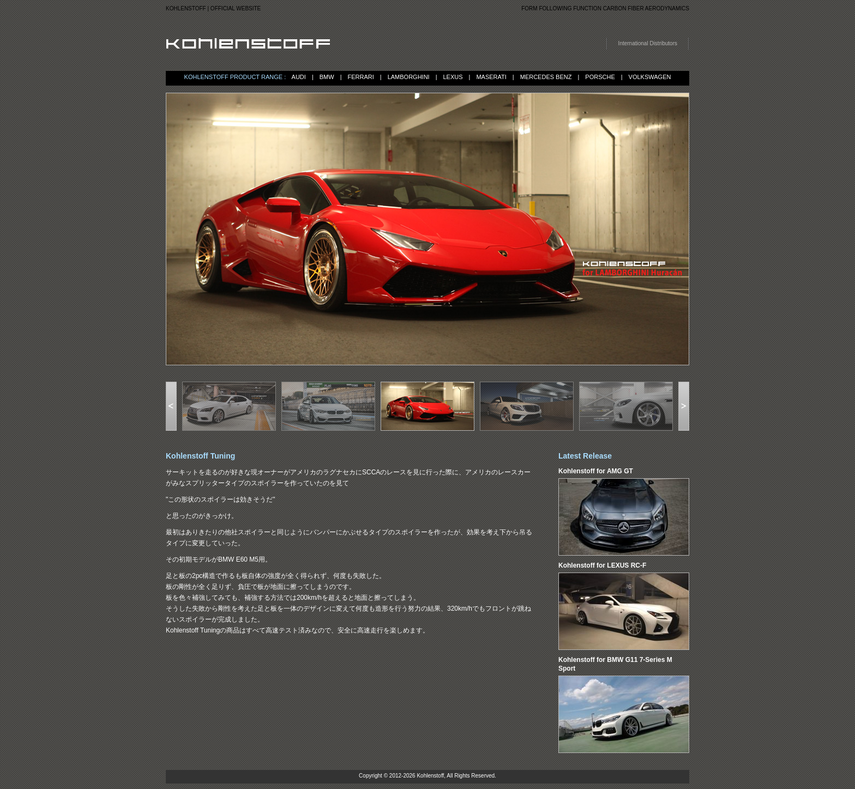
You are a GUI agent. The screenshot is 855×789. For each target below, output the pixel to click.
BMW (327, 77)
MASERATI (491, 77)
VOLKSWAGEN (650, 77)
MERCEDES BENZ (546, 77)
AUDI (299, 77)
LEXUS (453, 77)
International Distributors (647, 43)
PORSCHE (600, 77)
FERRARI (360, 77)
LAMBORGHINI (409, 77)
